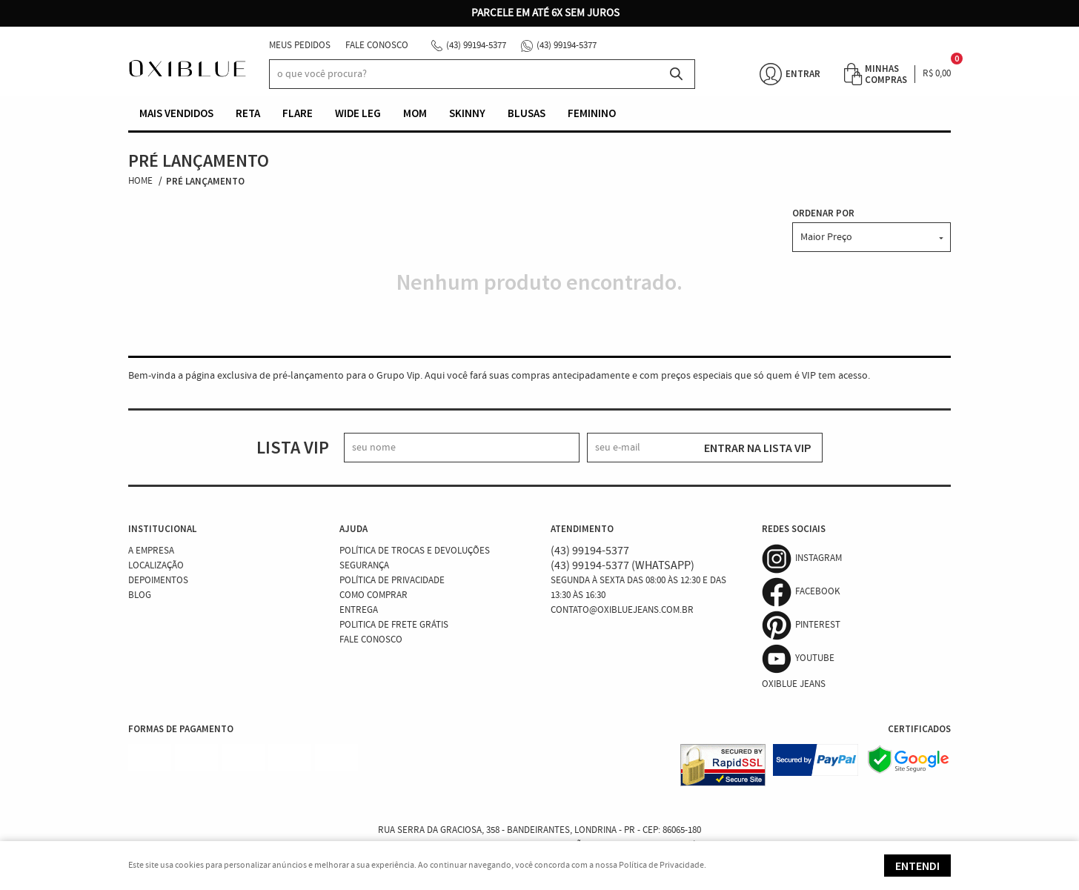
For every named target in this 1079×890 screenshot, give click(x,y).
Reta (248, 113)
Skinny (467, 113)
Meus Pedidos (300, 45)
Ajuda (353, 528)
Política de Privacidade (392, 580)
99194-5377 (476, 45)
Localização (156, 565)
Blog (139, 595)
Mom (415, 113)
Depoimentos (158, 580)
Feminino (592, 113)
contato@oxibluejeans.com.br (622, 610)
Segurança (364, 565)
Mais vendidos (176, 113)
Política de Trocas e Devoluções (414, 551)
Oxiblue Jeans (794, 684)
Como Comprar (373, 595)
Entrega (358, 610)
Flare (297, 113)
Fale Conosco (376, 45)
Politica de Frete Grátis (393, 625)
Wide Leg (358, 113)
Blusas (526, 113)
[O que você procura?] (676, 74)
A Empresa (151, 551)
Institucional (162, 528)
